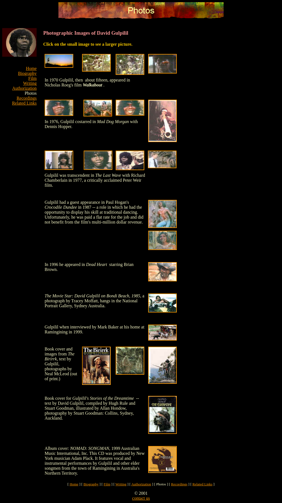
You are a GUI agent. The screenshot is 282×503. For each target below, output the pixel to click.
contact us (141, 498)
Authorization (24, 88)
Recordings (27, 98)
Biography (27, 73)
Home (31, 68)
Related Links (24, 103)
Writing (30, 83)
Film (32, 78)
